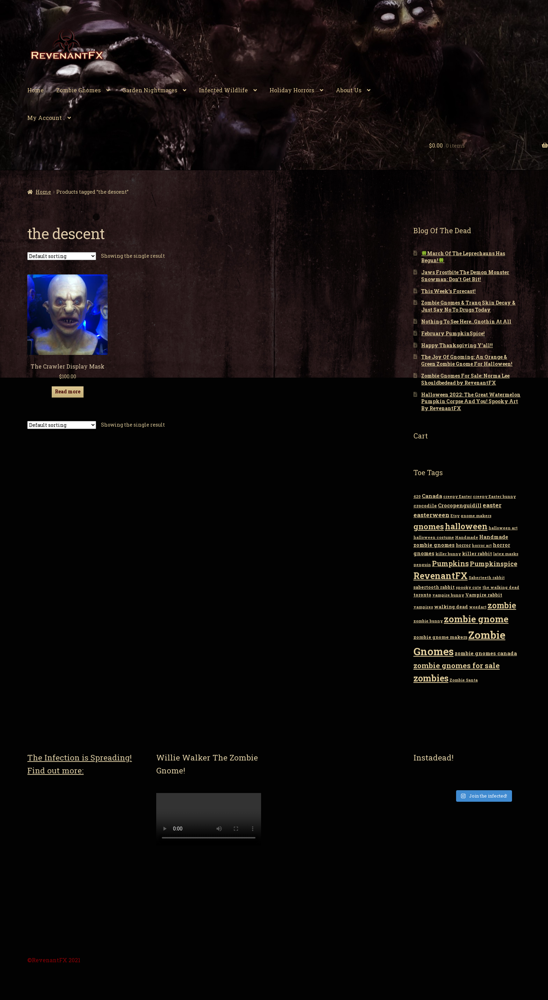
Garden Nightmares (149, 90)
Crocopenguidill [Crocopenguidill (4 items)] (460, 505)
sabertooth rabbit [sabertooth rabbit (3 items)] (434, 587)
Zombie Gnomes (78, 90)
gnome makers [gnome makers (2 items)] (476, 515)
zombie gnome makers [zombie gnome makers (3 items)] (440, 637)
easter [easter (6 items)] (492, 505)
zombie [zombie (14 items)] (502, 605)
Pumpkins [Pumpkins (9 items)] (450, 563)
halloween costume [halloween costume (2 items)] (433, 537)
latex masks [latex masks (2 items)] (505, 553)
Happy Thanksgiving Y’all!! (457, 345)
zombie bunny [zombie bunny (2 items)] (428, 621)
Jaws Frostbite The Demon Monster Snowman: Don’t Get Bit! (465, 276)
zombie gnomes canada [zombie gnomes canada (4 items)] (486, 653)
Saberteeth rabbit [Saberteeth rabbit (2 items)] (487, 577)
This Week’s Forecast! (448, 291)
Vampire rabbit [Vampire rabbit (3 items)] (483, 595)
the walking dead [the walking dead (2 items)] (500, 587)
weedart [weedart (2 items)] (477, 607)
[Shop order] (61, 256)
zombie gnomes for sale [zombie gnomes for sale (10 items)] (456, 665)
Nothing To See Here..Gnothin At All (466, 321)
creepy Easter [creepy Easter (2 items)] (457, 496)
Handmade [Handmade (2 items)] (466, 537)
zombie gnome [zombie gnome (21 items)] (476, 619)
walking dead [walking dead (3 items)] (451, 606)
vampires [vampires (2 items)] (423, 607)
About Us (348, 90)
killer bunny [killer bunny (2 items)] (448, 553)
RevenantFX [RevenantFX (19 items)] (440, 575)
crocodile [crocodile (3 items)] (425, 505)
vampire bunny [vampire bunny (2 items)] (448, 595)
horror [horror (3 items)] (463, 545)
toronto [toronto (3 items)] (422, 595)
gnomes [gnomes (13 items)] (428, 526)
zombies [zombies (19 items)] (430, 678)
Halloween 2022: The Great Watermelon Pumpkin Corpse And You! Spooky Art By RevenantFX (470, 401)
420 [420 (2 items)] (417, 496)
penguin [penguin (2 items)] (422, 564)
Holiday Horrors (291, 90)
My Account (44, 117)
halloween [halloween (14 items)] (466, 526)
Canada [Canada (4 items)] (432, 496)
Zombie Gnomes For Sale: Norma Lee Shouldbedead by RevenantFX (465, 379)
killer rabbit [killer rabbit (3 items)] (477, 553)
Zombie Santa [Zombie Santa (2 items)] (463, 680)
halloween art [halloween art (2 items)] (503, 528)
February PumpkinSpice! (453, 333)
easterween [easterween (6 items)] (431, 515)
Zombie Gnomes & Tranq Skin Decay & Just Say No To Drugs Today (468, 306)
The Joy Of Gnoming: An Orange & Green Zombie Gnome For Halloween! (466, 360)
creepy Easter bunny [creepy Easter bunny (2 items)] (494, 496)
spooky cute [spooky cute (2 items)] (468, 587)
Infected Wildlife (223, 90)
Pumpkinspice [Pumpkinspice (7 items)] (493, 563)
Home (35, 90)
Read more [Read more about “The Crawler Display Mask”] (67, 391)
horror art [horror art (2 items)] (482, 545)
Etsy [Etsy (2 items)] (455, 515)
